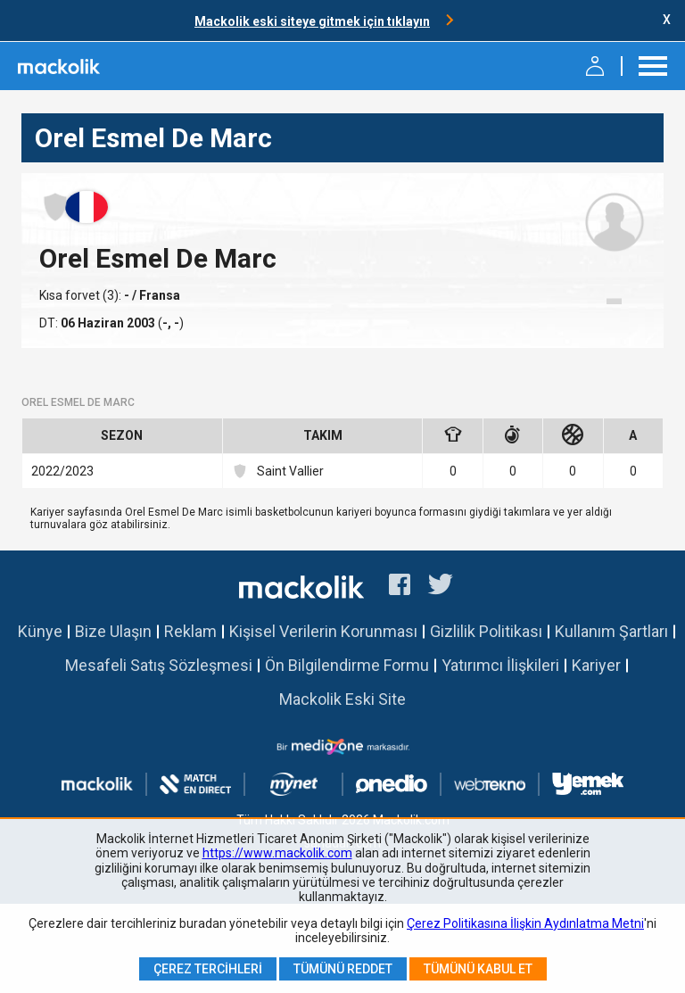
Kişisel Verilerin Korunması (323, 631)
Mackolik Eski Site (342, 699)
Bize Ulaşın (113, 631)
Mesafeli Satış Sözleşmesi (158, 665)
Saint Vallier (278, 471)
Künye (40, 631)
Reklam (190, 631)
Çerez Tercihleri (207, 969)
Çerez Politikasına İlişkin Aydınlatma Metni (525, 923)
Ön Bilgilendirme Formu (347, 665)
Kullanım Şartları (611, 631)
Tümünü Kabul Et (478, 969)
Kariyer (596, 665)
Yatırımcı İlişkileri (500, 665)
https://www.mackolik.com (277, 853)
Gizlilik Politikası (486, 631)
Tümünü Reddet (342, 969)
